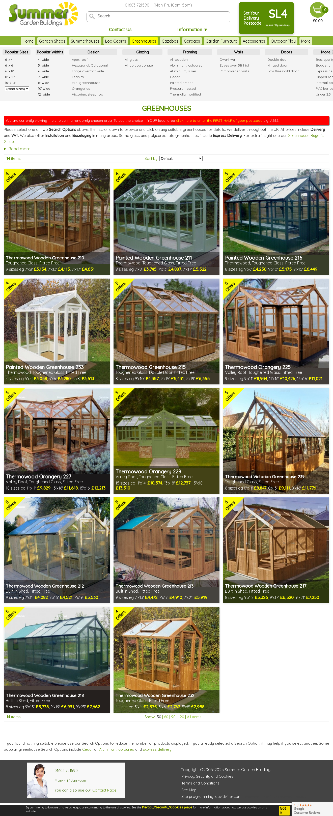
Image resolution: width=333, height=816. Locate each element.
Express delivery (157, 749)
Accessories (244, 41)
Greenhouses (134, 41)
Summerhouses (75, 41)
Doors (286, 52)
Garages (182, 41)
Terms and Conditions (200, 783)
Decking (298, 41)
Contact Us (120, 30)
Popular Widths (50, 52)
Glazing (142, 52)
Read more (19, 148)
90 (173, 716)
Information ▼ (192, 30)
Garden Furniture (211, 41)
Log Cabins (105, 41)
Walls (238, 52)
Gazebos (160, 41)
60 (166, 716)
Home (17, 41)
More (316, 41)
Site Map (189, 790)
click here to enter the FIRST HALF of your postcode (219, 120)
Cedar (87, 749)
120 (181, 716)
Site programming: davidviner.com (211, 796)
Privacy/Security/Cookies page (167, 807)
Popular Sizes (16, 52)
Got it (283, 810)
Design (93, 52)
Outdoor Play (273, 41)
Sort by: (151, 158)
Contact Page (104, 790)
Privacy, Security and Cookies (207, 776)
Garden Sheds (42, 41)
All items (194, 716)
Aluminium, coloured (116, 749)
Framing (190, 52)
